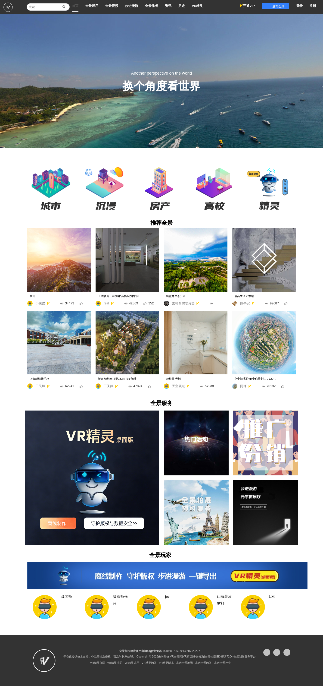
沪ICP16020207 (190, 651)
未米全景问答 (203, 662)
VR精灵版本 (166, 662)
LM (272, 596)
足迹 (181, 6)
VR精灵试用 (132, 662)
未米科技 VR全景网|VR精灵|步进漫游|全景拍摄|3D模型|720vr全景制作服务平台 (207, 656)
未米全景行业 (222, 662)
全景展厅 (91, 6)
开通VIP (247, 6)
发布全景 (275, 6)
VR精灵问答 (149, 662)
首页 (75, 6)
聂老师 (66, 596)
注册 (313, 6)
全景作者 (151, 6)
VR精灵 (197, 6)
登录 (299, 6)
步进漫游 (131, 6)
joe (167, 596)
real (125, 303)
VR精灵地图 (114, 662)
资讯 (168, 6)
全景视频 (111, 6)
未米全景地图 (184, 662)
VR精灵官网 (97, 662)
